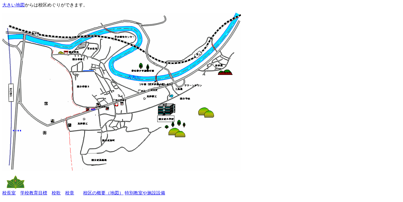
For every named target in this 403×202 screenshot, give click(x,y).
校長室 (9, 192)
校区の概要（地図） (103, 192)
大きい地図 (13, 5)
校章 (69, 192)
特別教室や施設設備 (145, 192)
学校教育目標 (33, 192)
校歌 (56, 192)
